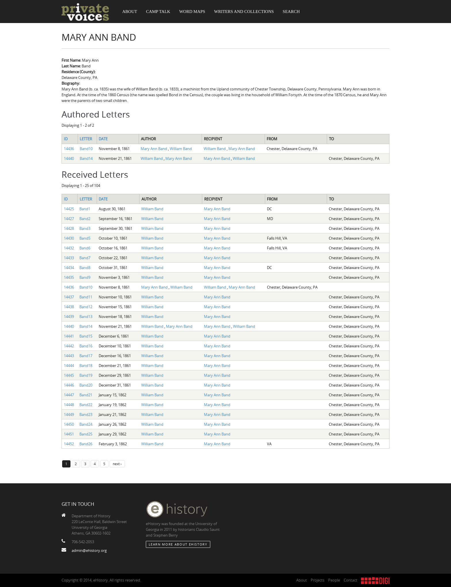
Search (291, 11)
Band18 (85, 365)
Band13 (85, 316)
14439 (69, 316)
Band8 (84, 267)
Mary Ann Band (154, 148)
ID (66, 138)
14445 (69, 375)
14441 (69, 336)
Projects (317, 580)
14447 (69, 394)
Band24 (85, 424)
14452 (69, 443)
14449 (69, 414)
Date (103, 138)
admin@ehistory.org (89, 550)
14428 (69, 228)
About (129, 11)
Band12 (85, 306)
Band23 (85, 414)
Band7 (84, 257)
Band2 (84, 218)
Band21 (85, 394)
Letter (86, 138)
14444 (69, 365)
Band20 (85, 385)
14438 (69, 306)
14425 (69, 208)
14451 (69, 434)
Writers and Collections (244, 11)
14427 (69, 218)
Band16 (85, 346)
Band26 (85, 443)
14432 (69, 248)
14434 (69, 267)
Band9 (84, 277)
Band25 (85, 434)
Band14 (86, 158)
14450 (69, 424)
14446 (69, 385)
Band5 (84, 238)
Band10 (86, 148)
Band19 (85, 375)
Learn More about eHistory (178, 544)
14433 (69, 257)
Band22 (85, 404)
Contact (350, 580)
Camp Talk (158, 11)
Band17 (85, 355)
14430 (69, 238)
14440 (69, 158)
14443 (69, 355)
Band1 (84, 208)
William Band (181, 148)
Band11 (85, 297)
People (334, 580)
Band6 (84, 248)
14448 (69, 404)
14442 (69, 346)
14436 (69, 148)
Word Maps (192, 11)
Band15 (85, 336)
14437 (69, 297)
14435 (69, 277)
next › (117, 463)
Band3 (84, 228)
